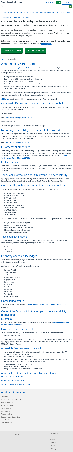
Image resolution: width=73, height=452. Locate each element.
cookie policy (46, 44)
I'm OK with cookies (12, 50)
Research (4, 396)
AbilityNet (5, 99)
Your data (53, 445)
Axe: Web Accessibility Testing (12, 376)
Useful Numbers (7, 423)
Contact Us (25, 17)
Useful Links (5, 420)
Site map (53, 448)
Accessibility (53, 439)
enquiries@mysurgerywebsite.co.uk (19, 117)
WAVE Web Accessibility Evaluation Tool (15, 384)
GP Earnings (5, 411)
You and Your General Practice (12, 399)
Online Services (65, 12)
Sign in (17, 434)
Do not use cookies (35, 50)
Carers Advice (6, 408)
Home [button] (4, 12)
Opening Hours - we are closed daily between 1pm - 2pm (41, 12)
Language (11, 12)
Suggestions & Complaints (10, 417)
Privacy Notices (6, 414)
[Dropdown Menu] (67, 3)
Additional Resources (8, 405)
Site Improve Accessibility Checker (13, 380)
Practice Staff (16, 17)
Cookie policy (53, 442)
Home (19, 12)
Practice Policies (7, 402)
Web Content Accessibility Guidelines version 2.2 (47, 304)
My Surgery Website (24, 68)
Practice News (6, 17)
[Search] (35, 6)
